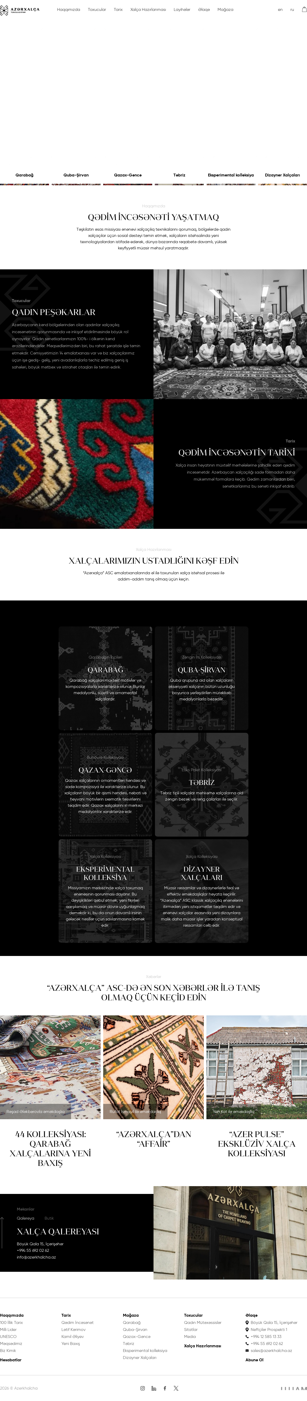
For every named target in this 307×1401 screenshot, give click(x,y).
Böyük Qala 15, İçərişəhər (40, 1243)
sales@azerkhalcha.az (271, 1350)
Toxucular (97, 9)
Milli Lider (8, 1329)
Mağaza (225, 9)
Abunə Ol (254, 1360)
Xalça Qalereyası (58, 1231)
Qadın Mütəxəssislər (202, 1322)
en (280, 9)
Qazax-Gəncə (128, 175)
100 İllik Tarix (11, 1322)
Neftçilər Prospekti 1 (269, 1329)
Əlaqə (204, 9)
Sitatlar (191, 1329)
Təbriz (179, 175)
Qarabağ (24, 175)
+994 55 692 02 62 (33, 1250)
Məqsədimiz (11, 1343)
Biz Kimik (8, 1350)
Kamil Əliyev (72, 1336)
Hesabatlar (11, 1360)
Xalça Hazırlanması (148, 9)
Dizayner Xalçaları (282, 175)
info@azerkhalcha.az (36, 1257)
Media (190, 1336)
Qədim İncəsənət (77, 1322)
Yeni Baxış (70, 1343)
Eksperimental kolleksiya (231, 175)
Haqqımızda (68, 9)
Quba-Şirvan (76, 175)
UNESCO (8, 1336)
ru (292, 9)
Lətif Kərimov (73, 1329)
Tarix (118, 9)
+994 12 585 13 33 (266, 1336)
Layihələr (182, 9)
